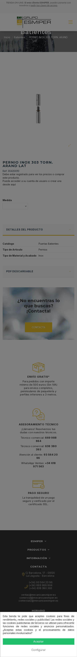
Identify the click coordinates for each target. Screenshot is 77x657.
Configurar (38, 650)
